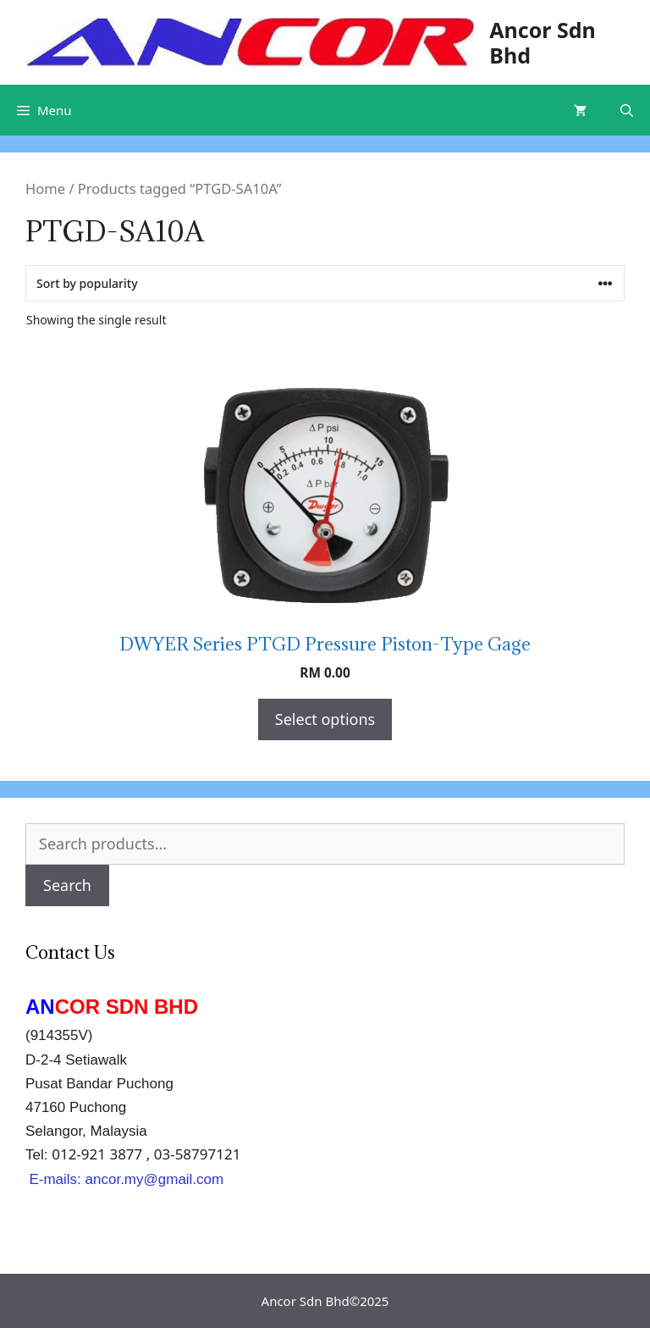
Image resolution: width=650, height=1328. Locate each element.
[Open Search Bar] (626, 110)
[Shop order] (325, 283)
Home (45, 188)
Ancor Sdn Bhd (542, 42)
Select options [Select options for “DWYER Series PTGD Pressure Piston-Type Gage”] (325, 719)
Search (67, 885)
